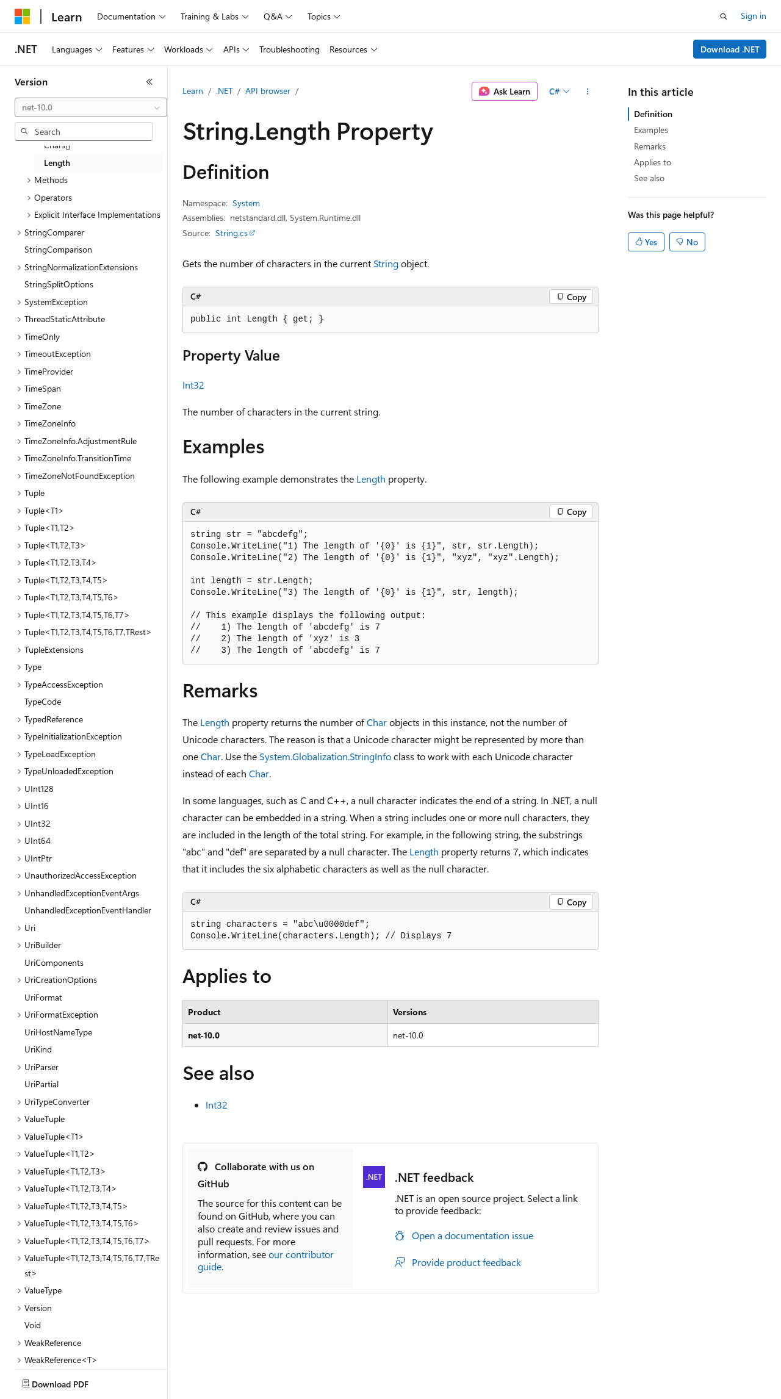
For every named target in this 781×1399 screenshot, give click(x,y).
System (246, 203)
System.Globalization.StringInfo (325, 756)
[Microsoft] (23, 16)
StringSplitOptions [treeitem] (58, 284)
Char (377, 722)
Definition (653, 114)
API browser (267, 90)
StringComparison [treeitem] (58, 249)
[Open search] (723, 16)
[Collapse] (149, 82)
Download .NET (730, 49)
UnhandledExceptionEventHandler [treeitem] (87, 910)
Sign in (753, 15)
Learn (192, 90)
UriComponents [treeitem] (54, 962)
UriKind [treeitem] (38, 1049)
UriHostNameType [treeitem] (58, 1032)
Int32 (193, 384)
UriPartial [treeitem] (41, 1084)
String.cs (231, 233)
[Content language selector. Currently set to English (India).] (54, 1381)
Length (371, 478)
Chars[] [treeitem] (57, 145)
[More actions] (588, 91)
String (385, 263)
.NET (224, 90)
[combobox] (91, 107)
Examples (651, 129)
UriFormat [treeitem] (43, 997)
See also (649, 178)
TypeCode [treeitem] (42, 701)
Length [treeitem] (57, 162)
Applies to (652, 162)
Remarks (650, 146)
